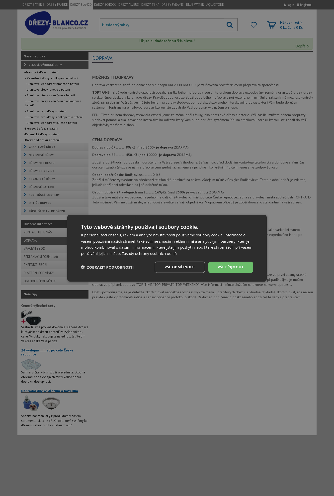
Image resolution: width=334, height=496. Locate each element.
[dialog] (167, 247)
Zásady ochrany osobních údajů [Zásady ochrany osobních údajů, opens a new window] (149, 253)
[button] (107, 267)
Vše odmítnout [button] (180, 267)
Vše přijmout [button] (231, 267)
